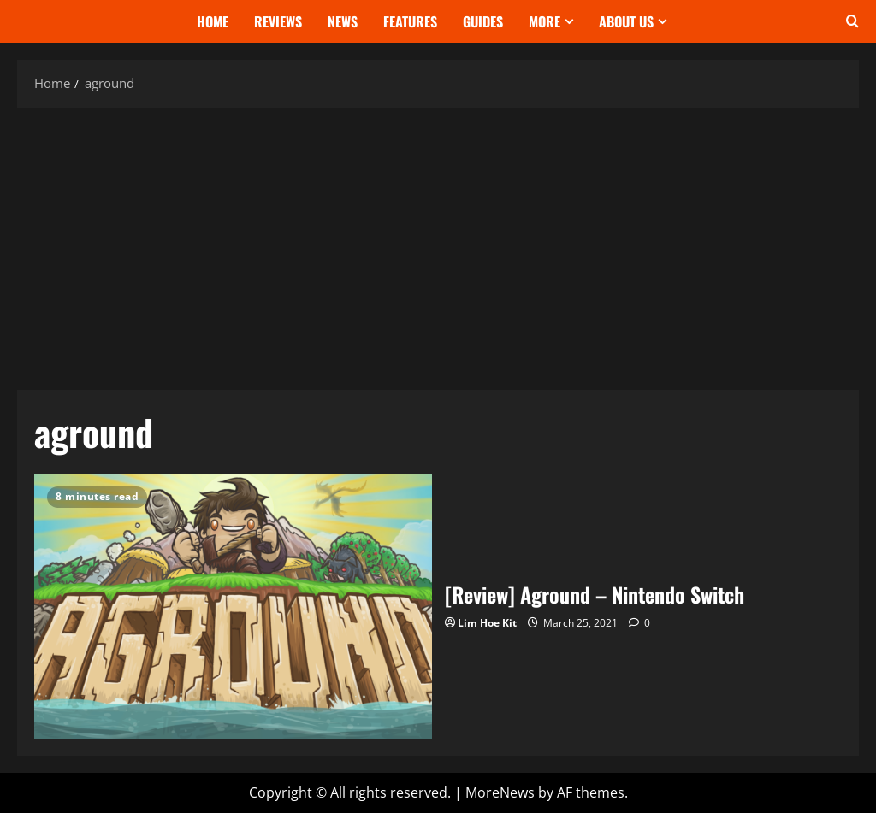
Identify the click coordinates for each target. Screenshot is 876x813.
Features (410, 21)
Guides (483, 21)
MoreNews (500, 792)
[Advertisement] (438, 244)
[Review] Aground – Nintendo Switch (233, 606)
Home (212, 21)
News (343, 21)
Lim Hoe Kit (487, 623)
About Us (626, 21)
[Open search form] (852, 21)
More (544, 21)
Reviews (278, 21)
